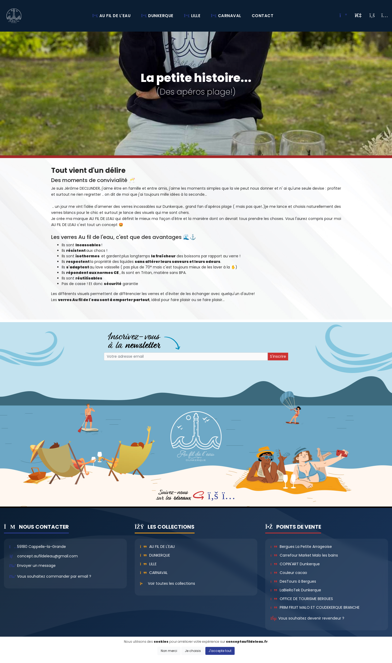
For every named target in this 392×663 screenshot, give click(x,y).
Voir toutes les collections (171, 583)
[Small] (186, 356)
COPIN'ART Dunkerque (295, 564)
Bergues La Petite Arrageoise (301, 546)
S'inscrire (278, 356)
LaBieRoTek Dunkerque (295, 590)
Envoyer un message (36, 565)
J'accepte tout (220, 651)
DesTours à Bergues (293, 581)
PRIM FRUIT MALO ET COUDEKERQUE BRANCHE (314, 607)
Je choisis (193, 651)
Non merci (169, 651)
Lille (148, 564)
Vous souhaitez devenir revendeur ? (311, 618)
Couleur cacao (288, 572)
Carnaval (154, 572)
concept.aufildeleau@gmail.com (47, 556)
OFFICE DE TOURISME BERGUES (301, 598)
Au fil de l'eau (157, 546)
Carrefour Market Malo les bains (304, 555)
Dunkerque (155, 555)
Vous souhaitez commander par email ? (54, 576)
